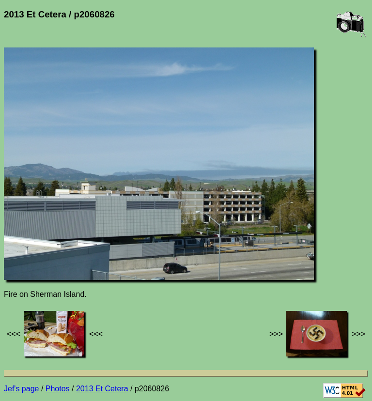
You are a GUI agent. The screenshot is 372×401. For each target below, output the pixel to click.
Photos (58, 389)
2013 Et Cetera (102, 389)
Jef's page (21, 389)
